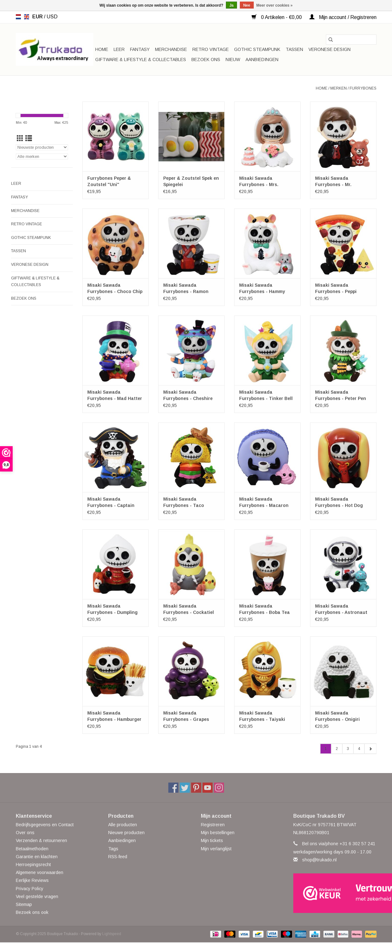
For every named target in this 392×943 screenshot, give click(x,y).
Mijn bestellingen (217, 832)
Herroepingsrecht (33, 864)
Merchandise (171, 49)
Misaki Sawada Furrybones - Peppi (336, 288)
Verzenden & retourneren (41, 840)
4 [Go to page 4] (359, 748)
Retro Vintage (210, 49)
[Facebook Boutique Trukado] (173, 788)
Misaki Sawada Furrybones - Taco (183, 502)
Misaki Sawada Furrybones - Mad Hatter (114, 395)
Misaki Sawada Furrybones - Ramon (185, 288)
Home (101, 49)
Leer (119, 49)
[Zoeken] (351, 39)
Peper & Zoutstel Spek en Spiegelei (191, 181)
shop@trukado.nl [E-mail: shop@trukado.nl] (319, 859)
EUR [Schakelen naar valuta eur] (38, 16)
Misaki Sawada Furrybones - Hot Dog (339, 502)
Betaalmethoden (32, 848)
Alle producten (122, 824)
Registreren (213, 824)
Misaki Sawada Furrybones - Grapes (186, 716)
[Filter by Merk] (42, 156)
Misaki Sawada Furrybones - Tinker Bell (266, 395)
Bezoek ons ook (32, 912)
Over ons (25, 832)
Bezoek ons (205, 59)
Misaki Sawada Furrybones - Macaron (264, 502)
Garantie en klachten (37, 856)
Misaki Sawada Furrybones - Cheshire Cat (188, 396)
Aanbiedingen (262, 59)
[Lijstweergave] (28, 138)
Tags (113, 848)
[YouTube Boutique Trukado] (207, 788)
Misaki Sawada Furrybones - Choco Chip (114, 288)
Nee (246, 5)
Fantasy (140, 49)
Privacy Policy (29, 888)
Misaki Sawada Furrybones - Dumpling (112, 609)
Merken (338, 88)
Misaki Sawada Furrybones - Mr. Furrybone (333, 182)
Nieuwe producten (126, 832)
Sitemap (24, 904)
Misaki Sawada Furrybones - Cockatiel (188, 609)
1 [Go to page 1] (326, 748)
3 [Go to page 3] (348, 748)
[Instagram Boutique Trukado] (219, 788)
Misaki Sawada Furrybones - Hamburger (114, 716)
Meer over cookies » (274, 5)
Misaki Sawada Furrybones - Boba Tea (264, 609)
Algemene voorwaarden (39, 872)
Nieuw (233, 59)
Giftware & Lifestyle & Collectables (140, 59)
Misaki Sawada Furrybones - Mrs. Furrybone (258, 182)
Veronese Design (329, 49)
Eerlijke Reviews (32, 880)
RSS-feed (117, 856)
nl (18, 16)
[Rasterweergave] (20, 138)
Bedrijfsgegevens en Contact (45, 824)
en (26, 16)
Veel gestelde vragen (37, 896)
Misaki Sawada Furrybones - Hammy (262, 288)
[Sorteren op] (42, 147)
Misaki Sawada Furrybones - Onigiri (337, 716)
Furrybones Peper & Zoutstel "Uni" (109, 181)
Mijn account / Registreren (342, 17)
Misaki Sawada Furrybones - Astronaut (341, 609)
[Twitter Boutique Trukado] (185, 788)
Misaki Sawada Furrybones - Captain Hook (110, 502)
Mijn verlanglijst (216, 848)
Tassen (294, 49)
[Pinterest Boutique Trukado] (196, 788)
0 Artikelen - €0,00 (277, 17)
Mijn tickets (212, 840)
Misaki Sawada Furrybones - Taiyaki (262, 716)
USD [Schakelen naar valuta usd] (52, 16)
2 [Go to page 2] (337, 748)
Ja (231, 5)
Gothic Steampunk (257, 49)
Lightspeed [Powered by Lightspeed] (111, 934)
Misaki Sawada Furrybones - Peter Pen (340, 395)
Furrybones (363, 88)
